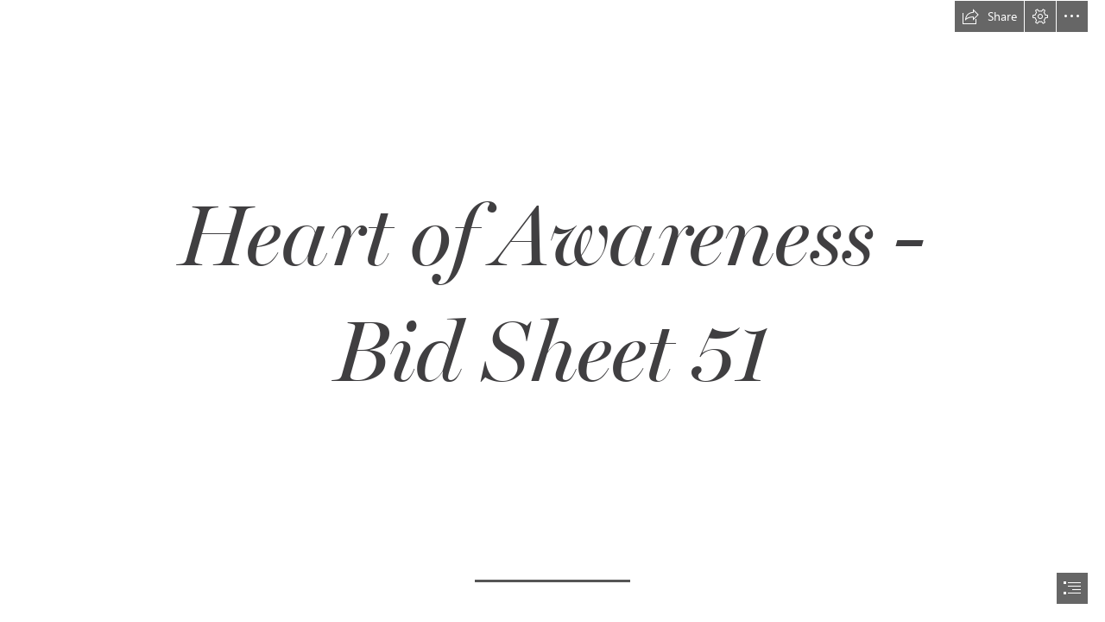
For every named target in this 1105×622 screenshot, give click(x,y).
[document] (552, 311)
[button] (989, 16)
